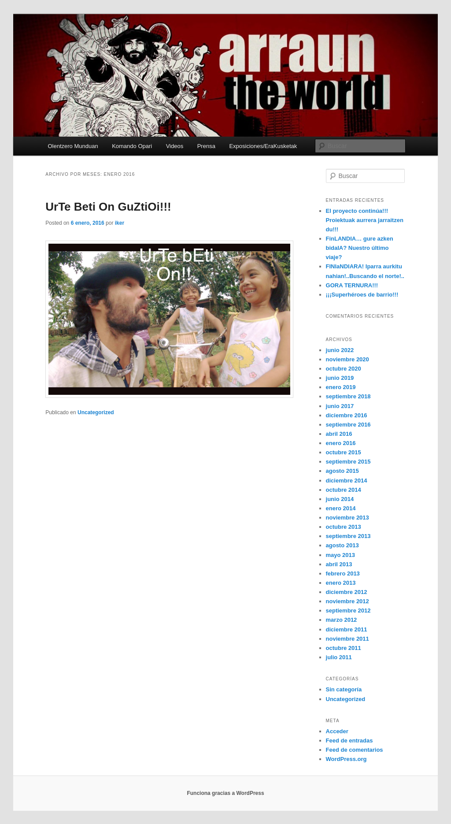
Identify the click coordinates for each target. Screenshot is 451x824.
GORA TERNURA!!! (352, 285)
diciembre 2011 (346, 629)
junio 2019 (340, 378)
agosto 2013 (342, 545)
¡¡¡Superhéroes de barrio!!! (362, 294)
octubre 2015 (343, 452)
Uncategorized (96, 412)
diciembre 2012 (346, 592)
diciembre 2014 (346, 480)
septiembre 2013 (348, 536)
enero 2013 (341, 582)
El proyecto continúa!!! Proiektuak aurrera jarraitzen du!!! (364, 220)
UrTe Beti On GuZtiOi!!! (108, 206)
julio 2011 (339, 657)
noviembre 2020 (347, 359)
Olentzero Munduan (73, 146)
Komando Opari (132, 146)
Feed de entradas (349, 740)
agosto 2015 (342, 471)
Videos (175, 146)
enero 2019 (341, 387)
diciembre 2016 (346, 415)
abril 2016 (339, 434)
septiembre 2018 (348, 396)
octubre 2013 (343, 526)
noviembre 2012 (347, 601)
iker (119, 223)
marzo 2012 (341, 619)
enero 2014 (341, 508)
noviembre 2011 (347, 638)
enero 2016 (341, 443)
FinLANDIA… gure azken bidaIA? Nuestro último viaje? (359, 247)
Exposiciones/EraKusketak (263, 146)
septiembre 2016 (348, 424)
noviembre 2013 (347, 517)
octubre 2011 (343, 648)
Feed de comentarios (354, 749)
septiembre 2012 (348, 610)
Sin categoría (344, 689)
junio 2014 (340, 499)
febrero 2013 (343, 573)
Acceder (337, 731)
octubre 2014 (343, 489)
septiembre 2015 (348, 461)
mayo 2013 (340, 555)
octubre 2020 (343, 368)
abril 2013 (339, 564)
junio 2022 (340, 350)
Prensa (206, 146)
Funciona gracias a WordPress (225, 793)
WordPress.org (346, 759)
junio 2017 (340, 406)
